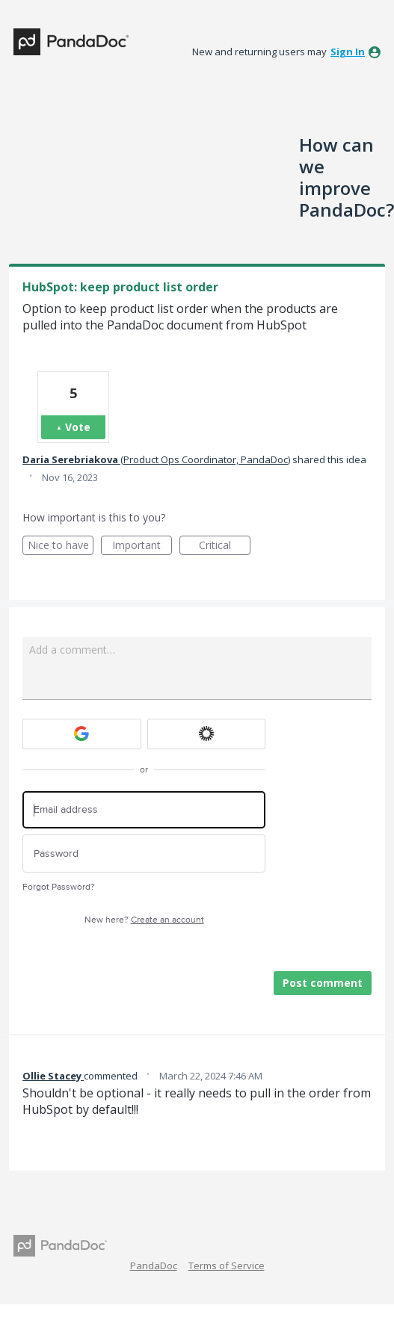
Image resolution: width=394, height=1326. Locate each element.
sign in (347, 51)
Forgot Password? (58, 887)
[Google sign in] (81, 734)
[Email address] (143, 810)
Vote (77, 427)
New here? (144, 920)
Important (142, 546)
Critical (224, 546)
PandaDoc (153, 1265)
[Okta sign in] (206, 734)
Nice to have (61, 546)
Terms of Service (226, 1265)
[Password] (143, 853)
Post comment (323, 983)
